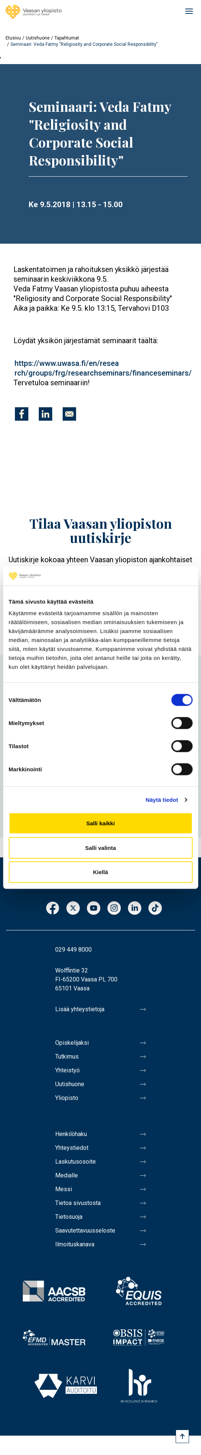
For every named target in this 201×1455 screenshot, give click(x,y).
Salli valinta (100, 847)
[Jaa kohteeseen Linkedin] (45, 414)
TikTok (155, 908)
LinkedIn (134, 908)
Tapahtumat (66, 38)
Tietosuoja (68, 1216)
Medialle (66, 1175)
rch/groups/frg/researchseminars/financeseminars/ (103, 373)
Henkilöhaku (71, 1134)
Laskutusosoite (75, 1161)
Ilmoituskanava (74, 1244)
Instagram (114, 908)
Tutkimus (67, 1056)
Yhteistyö (67, 1070)
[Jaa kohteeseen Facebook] (21, 414)
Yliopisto (66, 1097)
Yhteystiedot (71, 1147)
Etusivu (13, 38)
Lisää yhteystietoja (79, 1009)
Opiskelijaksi (72, 1042)
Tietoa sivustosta (78, 1202)
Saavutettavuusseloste (85, 1230)
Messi (63, 1189)
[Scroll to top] (182, 1436)
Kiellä (100, 872)
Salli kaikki (100, 823)
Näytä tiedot (162, 799)
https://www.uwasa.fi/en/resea (67, 363)
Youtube (93, 908)
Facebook (52, 908)
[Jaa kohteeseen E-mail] (69, 414)
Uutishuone (38, 38)
